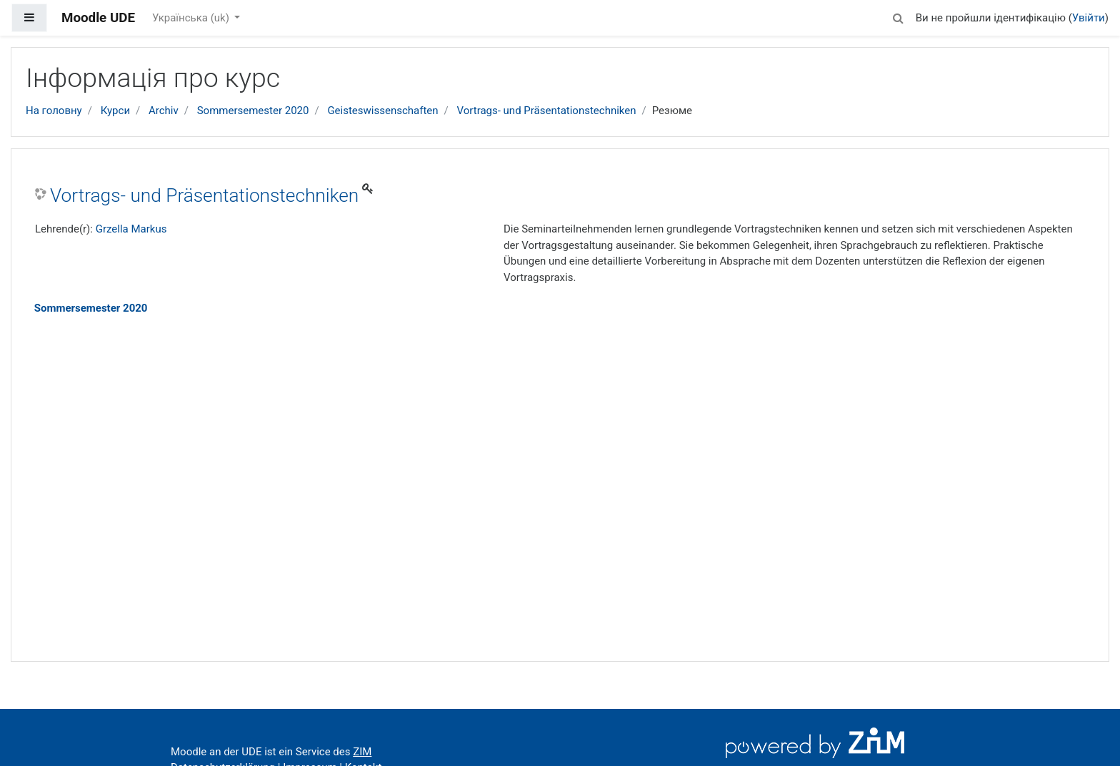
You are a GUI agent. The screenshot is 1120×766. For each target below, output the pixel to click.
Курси (115, 110)
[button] (898, 16)
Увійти (1088, 17)
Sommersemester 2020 (253, 110)
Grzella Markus (131, 229)
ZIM (362, 751)
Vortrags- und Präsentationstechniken (546, 110)
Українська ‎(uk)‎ (192, 17)
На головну (54, 110)
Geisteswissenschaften (382, 110)
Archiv (164, 110)
